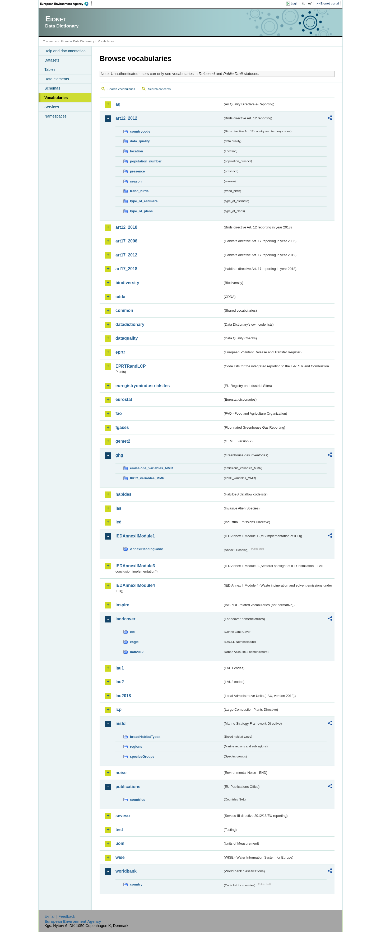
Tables (49, 69)
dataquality (126, 338)
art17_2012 (126, 255)
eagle (134, 642)
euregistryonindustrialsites (142, 385)
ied (118, 522)
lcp (118, 709)
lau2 (119, 682)
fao (118, 413)
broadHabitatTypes (145, 737)
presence (137, 171)
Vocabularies (56, 98)
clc (132, 632)
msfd (120, 723)
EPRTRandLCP (130, 366)
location (136, 151)
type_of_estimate (144, 201)
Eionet (65, 41)
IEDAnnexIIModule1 (135, 536)
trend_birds (139, 191)
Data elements (56, 79)
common (124, 310)
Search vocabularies (121, 89)
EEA (66, 3)
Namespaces (55, 116)
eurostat (123, 399)
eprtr (120, 352)
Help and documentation (65, 51)
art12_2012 (126, 118)
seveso (122, 815)
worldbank (126, 871)
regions (136, 746)
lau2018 (123, 696)
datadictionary (129, 324)
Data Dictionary (83, 41)
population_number (145, 161)
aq (117, 104)
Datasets (51, 60)
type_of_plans (141, 211)
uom (119, 843)
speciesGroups (142, 756)
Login (294, 3)
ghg (119, 455)
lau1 (119, 668)
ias (118, 508)
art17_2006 (126, 241)
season (136, 181)
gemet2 (122, 441)
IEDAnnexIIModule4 (135, 585)
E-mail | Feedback (59, 916)
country (136, 884)
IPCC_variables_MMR (147, 478)
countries (137, 800)
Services (51, 107)
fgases (122, 427)
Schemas (52, 88)
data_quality (140, 141)
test (119, 829)
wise (120, 857)
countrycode (140, 131)
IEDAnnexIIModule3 (135, 566)
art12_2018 (126, 227)
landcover (125, 619)
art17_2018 (126, 268)
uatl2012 (136, 652)
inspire (122, 605)
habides (123, 494)
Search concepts (159, 89)
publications (127, 786)
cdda (120, 296)
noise (121, 772)
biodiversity (127, 282)
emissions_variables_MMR (151, 468)
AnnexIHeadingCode (146, 549)
